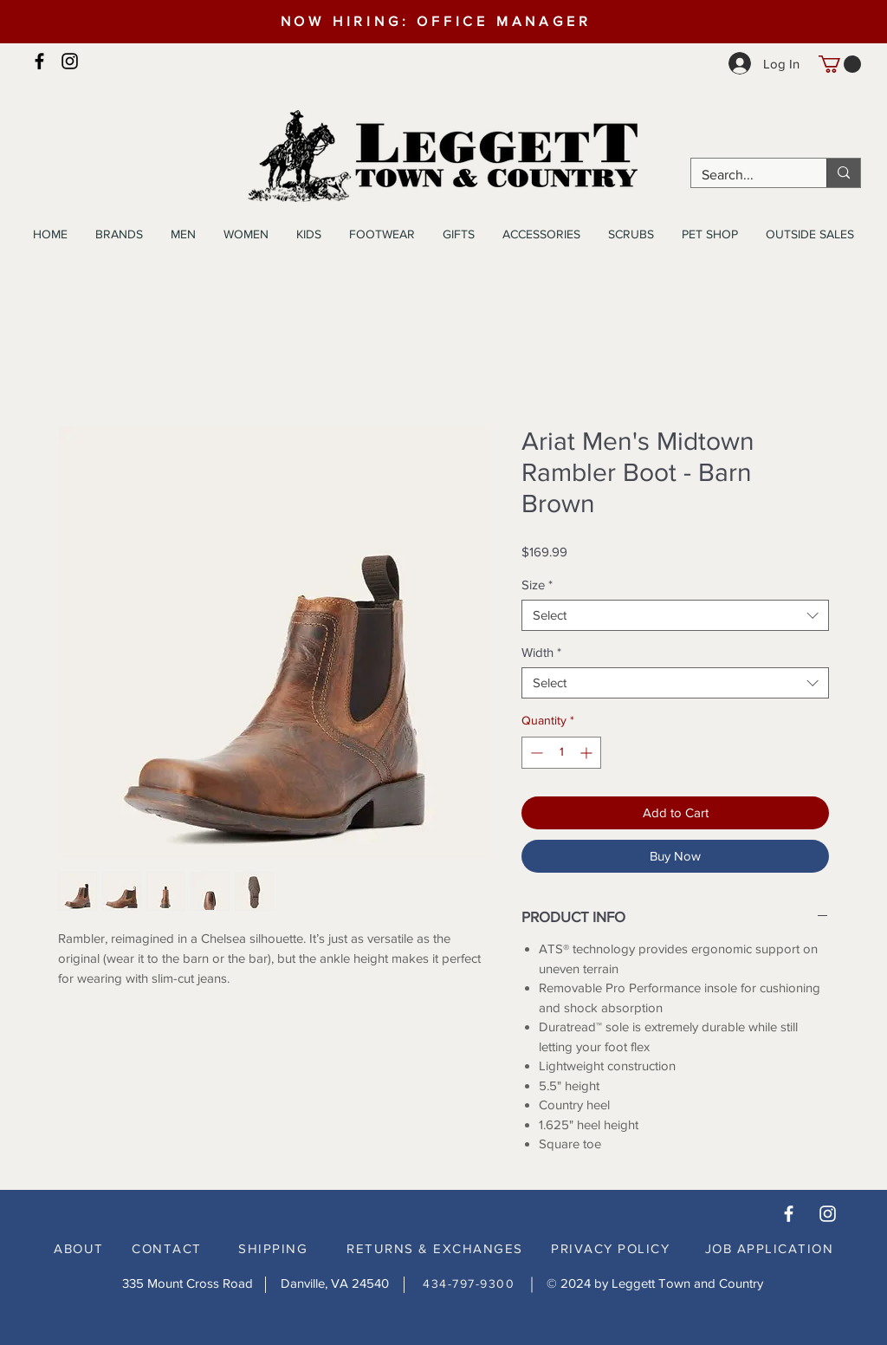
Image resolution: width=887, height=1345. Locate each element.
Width (541, 652)
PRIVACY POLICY (610, 1248)
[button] (840, 64)
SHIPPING (273, 1248)
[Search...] (746, 175)
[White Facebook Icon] (789, 1214)
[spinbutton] (561, 752)
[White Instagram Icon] (827, 1214)
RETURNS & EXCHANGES (434, 1248)
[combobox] (675, 615)
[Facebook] (39, 61)
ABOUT (79, 1248)
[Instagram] (70, 61)
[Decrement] (535, 752)
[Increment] (588, 752)
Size (537, 584)
